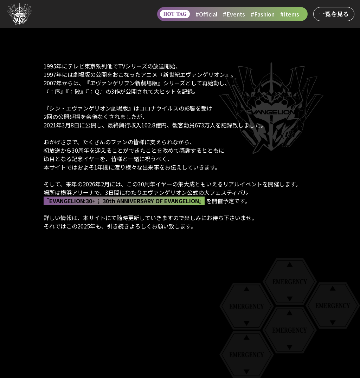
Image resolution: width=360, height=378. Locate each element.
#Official (206, 14)
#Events (234, 14)
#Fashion (263, 14)
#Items (289, 14)
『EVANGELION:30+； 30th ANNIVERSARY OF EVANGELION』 (124, 201)
